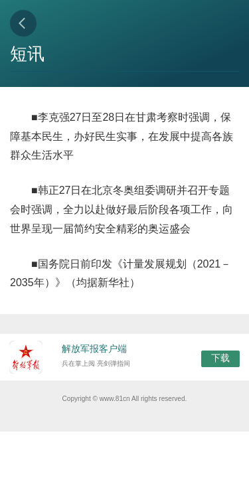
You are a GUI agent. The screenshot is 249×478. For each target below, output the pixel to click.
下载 (220, 358)
